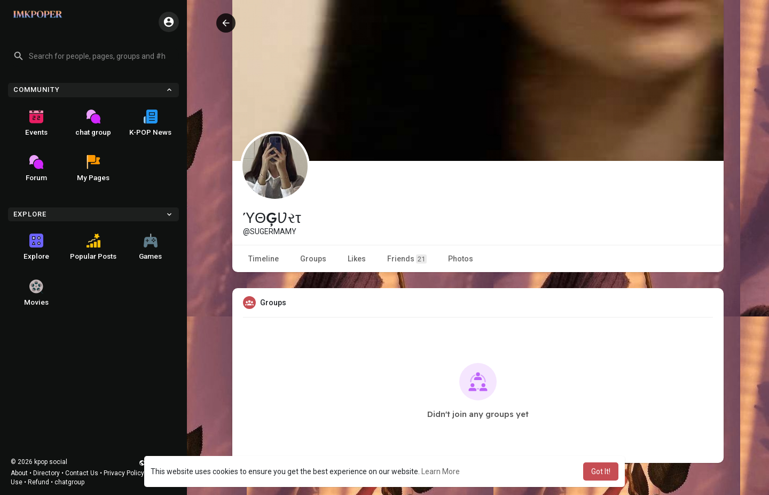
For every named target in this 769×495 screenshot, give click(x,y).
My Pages (93, 168)
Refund (38, 482)
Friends (407, 259)
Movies (36, 293)
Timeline (263, 258)
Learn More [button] (440, 471)
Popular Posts (93, 247)
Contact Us (81, 473)
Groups (313, 258)
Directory (46, 473)
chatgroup (69, 482)
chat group (93, 123)
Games (150, 247)
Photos (460, 258)
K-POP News (150, 123)
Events (36, 123)
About (19, 473)
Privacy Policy (124, 473)
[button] (93, 56)
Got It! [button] (600, 471)
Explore (36, 247)
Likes (357, 258)
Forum (36, 168)
